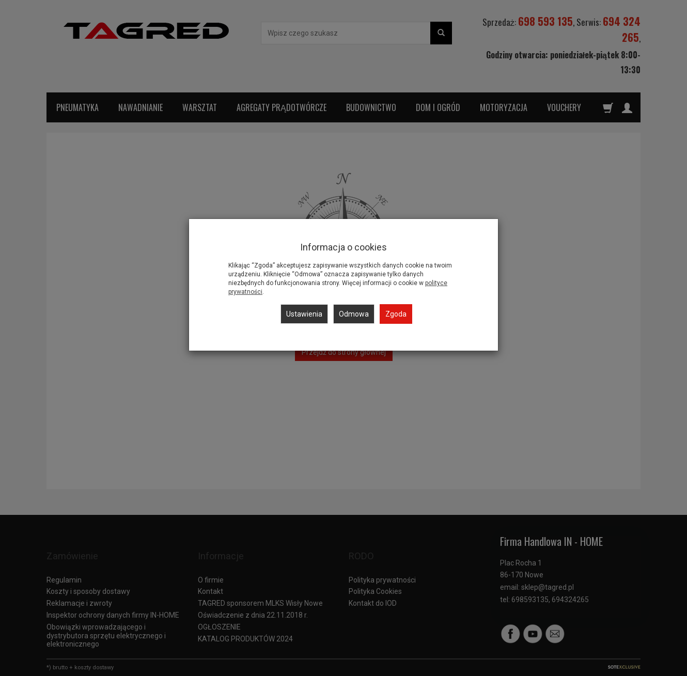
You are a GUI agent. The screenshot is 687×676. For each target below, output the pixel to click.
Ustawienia (304, 314)
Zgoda (396, 314)
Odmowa (354, 314)
